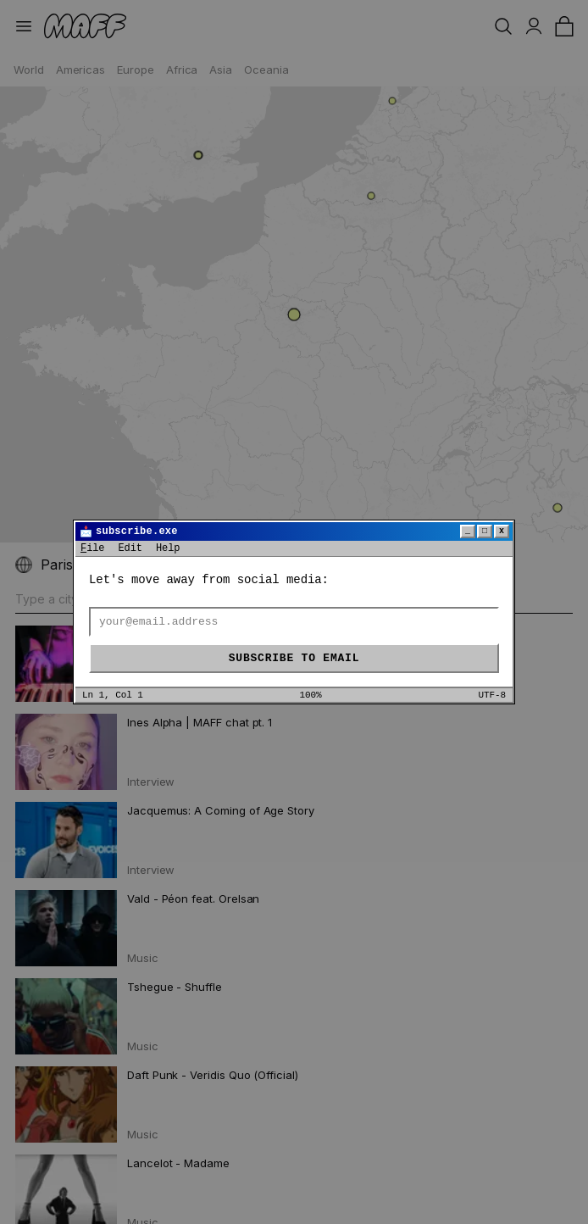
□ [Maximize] (484, 531)
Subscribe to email (294, 658)
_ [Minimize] (467, 531)
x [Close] (501, 531)
